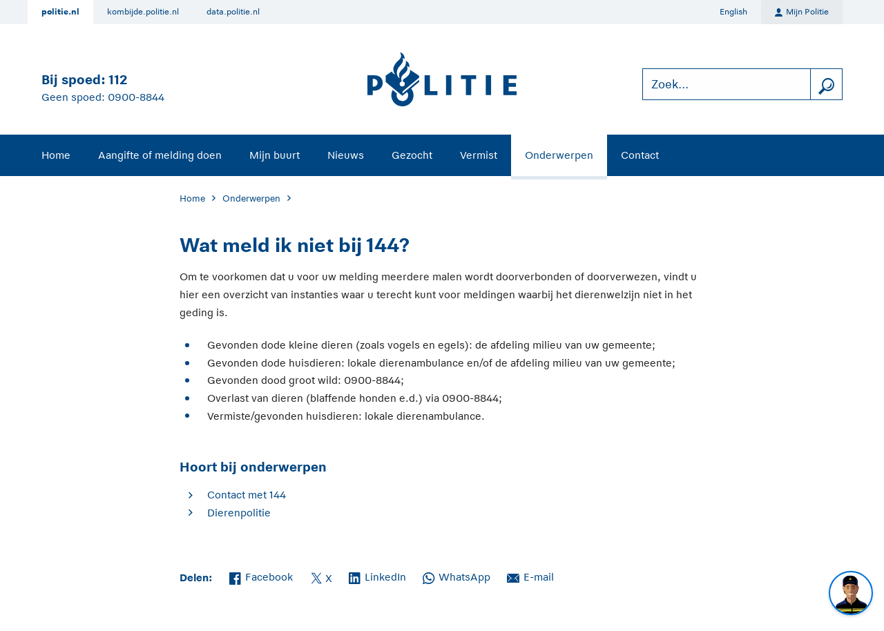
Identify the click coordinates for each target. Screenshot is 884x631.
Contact (640, 155)
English (733, 11)
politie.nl (60, 11)
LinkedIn (377, 576)
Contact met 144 (246, 494)
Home (55, 155)
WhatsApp (456, 576)
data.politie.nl (233, 11)
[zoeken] (826, 84)
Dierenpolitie (239, 512)
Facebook (261, 576)
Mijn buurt (274, 155)
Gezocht (412, 155)
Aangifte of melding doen (160, 155)
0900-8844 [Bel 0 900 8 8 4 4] (136, 97)
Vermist (478, 155)
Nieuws (345, 155)
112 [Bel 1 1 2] (117, 79)
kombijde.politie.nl (143, 11)
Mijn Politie (802, 12)
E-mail (530, 576)
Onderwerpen (559, 155)
